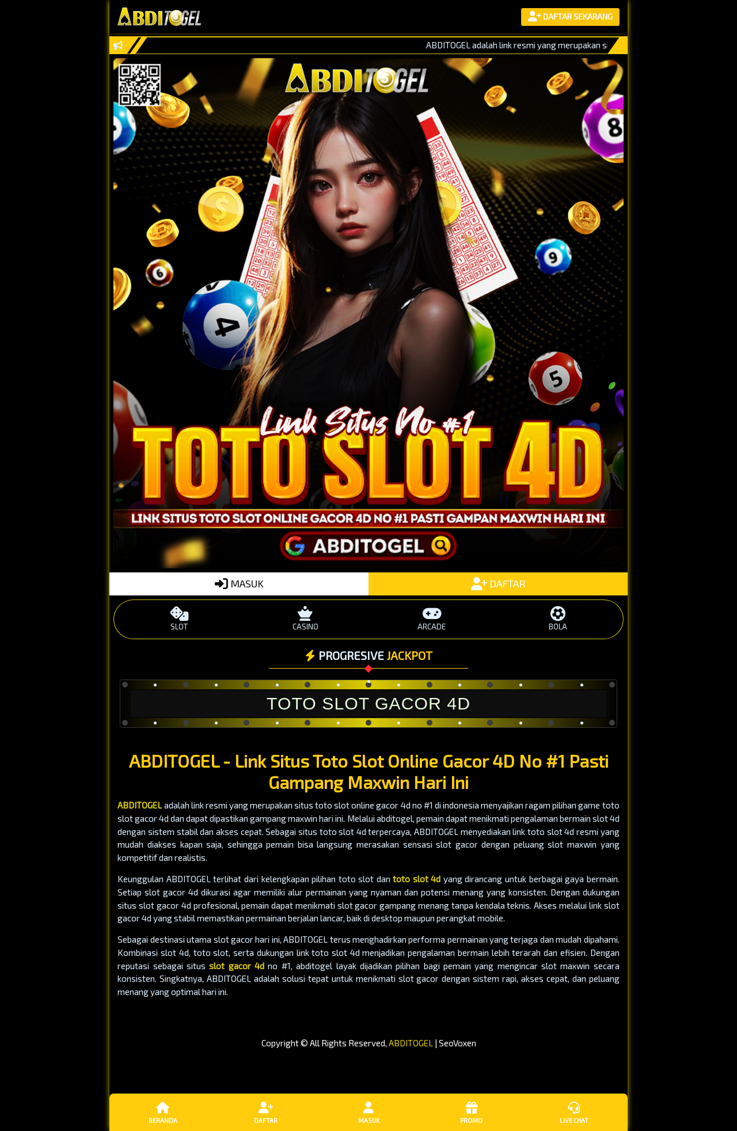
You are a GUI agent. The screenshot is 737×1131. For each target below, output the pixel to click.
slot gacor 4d (236, 966)
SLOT (179, 618)
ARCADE (431, 618)
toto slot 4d (416, 879)
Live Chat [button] (574, 1112)
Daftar (265, 1112)
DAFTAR (498, 583)
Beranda (163, 1112)
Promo (471, 1112)
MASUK (239, 583)
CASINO (305, 618)
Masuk (368, 1112)
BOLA (558, 618)
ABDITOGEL (139, 805)
